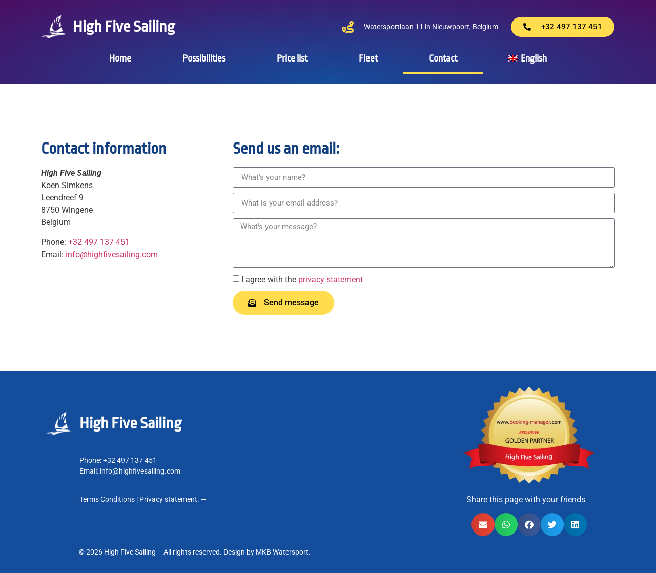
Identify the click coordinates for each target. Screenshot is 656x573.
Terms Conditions (107, 499)
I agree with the (302, 279)
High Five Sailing (124, 26)
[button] (483, 524)
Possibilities (203, 58)
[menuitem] (527, 58)
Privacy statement (168, 499)
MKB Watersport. (283, 552)
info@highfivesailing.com (112, 254)
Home (120, 58)
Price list (292, 58)
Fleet (368, 58)
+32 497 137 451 (99, 242)
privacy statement (330, 279)
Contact (443, 58)
